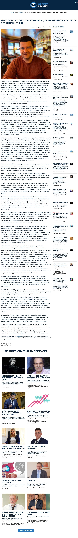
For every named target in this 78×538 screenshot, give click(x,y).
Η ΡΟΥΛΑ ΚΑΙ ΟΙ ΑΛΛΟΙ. (58, 74)
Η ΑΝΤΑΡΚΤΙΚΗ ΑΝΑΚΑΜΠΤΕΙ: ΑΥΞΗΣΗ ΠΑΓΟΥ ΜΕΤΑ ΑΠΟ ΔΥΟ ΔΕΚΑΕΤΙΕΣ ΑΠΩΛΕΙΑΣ (60, 32)
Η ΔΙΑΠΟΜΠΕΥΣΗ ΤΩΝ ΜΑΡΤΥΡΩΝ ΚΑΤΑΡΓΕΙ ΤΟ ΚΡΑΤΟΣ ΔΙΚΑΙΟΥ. (60, 84)
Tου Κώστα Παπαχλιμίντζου (59, 233)
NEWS (61, 12)
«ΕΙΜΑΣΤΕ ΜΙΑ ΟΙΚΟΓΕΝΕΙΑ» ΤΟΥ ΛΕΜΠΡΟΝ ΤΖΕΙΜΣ (60, 124)
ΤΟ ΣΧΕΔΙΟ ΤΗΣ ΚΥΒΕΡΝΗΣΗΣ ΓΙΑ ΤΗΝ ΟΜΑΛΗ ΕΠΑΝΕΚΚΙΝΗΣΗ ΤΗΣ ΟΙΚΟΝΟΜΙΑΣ (60, 226)
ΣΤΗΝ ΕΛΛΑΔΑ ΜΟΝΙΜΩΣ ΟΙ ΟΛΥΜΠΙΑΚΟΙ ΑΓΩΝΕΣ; (59, 50)
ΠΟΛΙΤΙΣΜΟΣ (27, 12)
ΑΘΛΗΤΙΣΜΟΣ (56, 12)
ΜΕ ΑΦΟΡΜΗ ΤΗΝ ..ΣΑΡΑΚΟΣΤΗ (60, 114)
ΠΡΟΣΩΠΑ (44, 12)
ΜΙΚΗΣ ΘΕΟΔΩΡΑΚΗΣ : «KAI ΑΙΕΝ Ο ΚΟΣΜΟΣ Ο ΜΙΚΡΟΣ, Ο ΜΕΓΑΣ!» (12, 378)
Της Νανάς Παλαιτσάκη (58, 70)
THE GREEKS (49, 12)
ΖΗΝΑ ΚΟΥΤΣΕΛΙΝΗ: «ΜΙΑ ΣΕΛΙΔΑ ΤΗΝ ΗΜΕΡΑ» (61, 213)
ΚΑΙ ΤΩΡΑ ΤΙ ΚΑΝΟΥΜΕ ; (58, 137)
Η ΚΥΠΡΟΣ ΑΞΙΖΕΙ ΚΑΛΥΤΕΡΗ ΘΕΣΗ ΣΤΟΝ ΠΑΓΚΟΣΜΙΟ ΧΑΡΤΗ (38, 377)
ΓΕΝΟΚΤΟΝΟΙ (31, 480)
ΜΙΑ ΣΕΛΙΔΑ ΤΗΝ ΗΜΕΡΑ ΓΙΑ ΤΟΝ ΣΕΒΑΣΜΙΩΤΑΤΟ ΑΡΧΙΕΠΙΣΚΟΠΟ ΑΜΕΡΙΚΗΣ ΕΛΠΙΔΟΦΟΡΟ (60, 177)
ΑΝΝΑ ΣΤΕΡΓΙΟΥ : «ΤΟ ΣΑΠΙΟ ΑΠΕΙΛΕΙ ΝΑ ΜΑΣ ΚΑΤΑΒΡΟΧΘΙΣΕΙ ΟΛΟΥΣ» (60, 97)
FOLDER (65, 12)
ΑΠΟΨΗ (16, 12)
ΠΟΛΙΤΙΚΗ (21, 12)
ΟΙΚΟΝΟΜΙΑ (33, 12)
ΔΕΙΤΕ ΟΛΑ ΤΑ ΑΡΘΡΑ (26, 530)
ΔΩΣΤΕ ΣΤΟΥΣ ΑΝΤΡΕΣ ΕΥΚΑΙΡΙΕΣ (60, 202)
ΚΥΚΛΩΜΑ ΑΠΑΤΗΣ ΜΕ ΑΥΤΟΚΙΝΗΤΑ (58, 250)
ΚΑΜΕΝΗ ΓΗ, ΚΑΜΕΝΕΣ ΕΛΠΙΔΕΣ (60, 237)
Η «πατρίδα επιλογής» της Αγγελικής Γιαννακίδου (59, 190)
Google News (19, 336)
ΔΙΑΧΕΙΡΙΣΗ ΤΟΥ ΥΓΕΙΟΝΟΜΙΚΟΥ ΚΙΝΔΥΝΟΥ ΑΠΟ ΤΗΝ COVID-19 (38, 412)
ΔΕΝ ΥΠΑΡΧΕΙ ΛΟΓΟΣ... (58, 278)
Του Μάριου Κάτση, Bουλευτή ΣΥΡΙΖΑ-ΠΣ (39, 27)
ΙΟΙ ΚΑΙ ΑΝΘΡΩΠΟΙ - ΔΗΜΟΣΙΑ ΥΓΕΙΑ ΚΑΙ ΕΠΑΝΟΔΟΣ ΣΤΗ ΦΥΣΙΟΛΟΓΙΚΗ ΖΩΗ (12, 514)
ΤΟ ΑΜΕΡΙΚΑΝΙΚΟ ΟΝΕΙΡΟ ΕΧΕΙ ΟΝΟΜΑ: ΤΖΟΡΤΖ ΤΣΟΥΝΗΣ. (60, 62)
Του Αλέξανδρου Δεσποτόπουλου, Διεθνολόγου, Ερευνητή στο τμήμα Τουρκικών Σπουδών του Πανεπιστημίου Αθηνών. (37, 521)
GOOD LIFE (39, 12)
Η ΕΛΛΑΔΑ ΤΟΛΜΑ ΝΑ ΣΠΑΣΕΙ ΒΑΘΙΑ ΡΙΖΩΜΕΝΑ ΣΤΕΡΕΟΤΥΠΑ (13, 447)
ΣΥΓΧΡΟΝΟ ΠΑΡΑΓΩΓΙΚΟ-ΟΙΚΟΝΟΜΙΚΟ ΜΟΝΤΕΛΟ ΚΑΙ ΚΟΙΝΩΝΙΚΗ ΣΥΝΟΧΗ (12, 413)
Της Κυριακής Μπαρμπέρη (59, 133)
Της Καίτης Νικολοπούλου (7, 387)
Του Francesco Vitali (57, 57)
